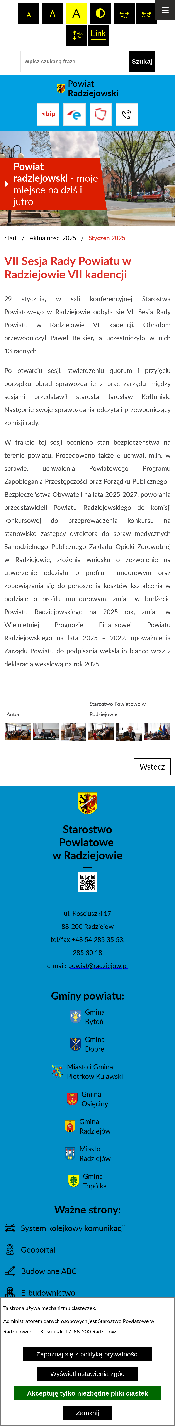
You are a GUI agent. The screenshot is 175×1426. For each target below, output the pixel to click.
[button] (18, 737)
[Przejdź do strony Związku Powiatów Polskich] (101, 114)
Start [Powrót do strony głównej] (10, 237)
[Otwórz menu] (165, 10)
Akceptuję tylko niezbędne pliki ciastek (87, 1393)
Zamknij (87, 1412)
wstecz (152, 766)
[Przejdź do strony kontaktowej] (127, 114)
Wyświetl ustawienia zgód (87, 1373)
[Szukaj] (142, 61)
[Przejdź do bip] (48, 114)
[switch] (124, 13)
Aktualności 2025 (52, 237)
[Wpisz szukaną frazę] (74, 61)
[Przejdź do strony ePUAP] (74, 114)
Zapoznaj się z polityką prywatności (87, 1354)
